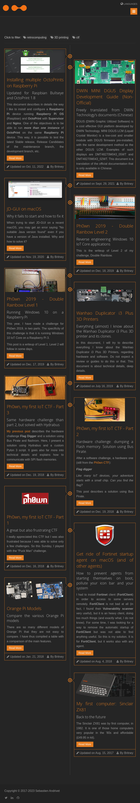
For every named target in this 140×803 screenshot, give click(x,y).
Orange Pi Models (24, 608)
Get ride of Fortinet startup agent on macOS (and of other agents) (104, 560)
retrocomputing (34, 37)
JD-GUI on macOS (24, 209)
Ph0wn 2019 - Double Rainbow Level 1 (35, 302)
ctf (75, 37)
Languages (130, 4)
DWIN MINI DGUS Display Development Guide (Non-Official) (104, 96)
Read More (15, 158)
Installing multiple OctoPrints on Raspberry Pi (35, 83)
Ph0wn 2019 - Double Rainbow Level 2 (104, 229)
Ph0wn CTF (101, 462)
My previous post (18, 431)
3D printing (59, 37)
